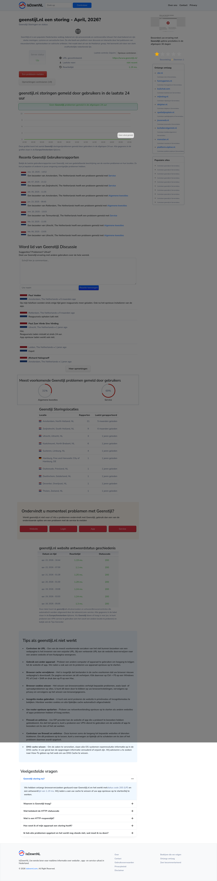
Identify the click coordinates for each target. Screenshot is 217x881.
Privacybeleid (120, 866)
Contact (118, 858)
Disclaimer (119, 870)
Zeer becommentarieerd (170, 862)
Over (117, 854)
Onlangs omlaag (167, 858)
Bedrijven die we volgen (170, 854)
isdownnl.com (32, 868)
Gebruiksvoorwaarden (124, 862)
